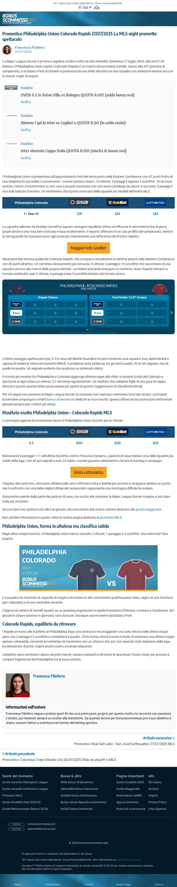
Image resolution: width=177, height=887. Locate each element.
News (18, 884)
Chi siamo (154, 782)
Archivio (153, 789)
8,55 (156, 443)
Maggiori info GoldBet (88, 247)
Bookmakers (53, 884)
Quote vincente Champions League (25, 782)
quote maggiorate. (149, 509)
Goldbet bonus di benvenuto (79, 795)
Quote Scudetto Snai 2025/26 (21, 802)
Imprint (153, 795)
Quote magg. (124, 884)
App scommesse (127, 802)
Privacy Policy (157, 802)
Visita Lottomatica (88, 472)
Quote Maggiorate (128, 789)
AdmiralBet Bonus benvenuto (79, 789)
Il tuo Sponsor (157, 809)
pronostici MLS (110, 517)
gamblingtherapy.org (128, 859)
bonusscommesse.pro (41, 824)
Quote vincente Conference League (25, 789)
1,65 (117, 214)
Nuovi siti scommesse (130, 809)
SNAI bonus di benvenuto (77, 782)
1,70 (79, 214)
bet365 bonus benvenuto (77, 809)
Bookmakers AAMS (129, 795)
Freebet (88, 884)
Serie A (159, 884)
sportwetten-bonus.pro (42, 829)
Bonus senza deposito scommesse (83, 802)
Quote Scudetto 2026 (130, 782)
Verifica (26, 102)
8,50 (79, 443)
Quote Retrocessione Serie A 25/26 (25, 809)
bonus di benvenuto (61, 399)
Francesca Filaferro (49, 675)
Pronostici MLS (12, 795)
